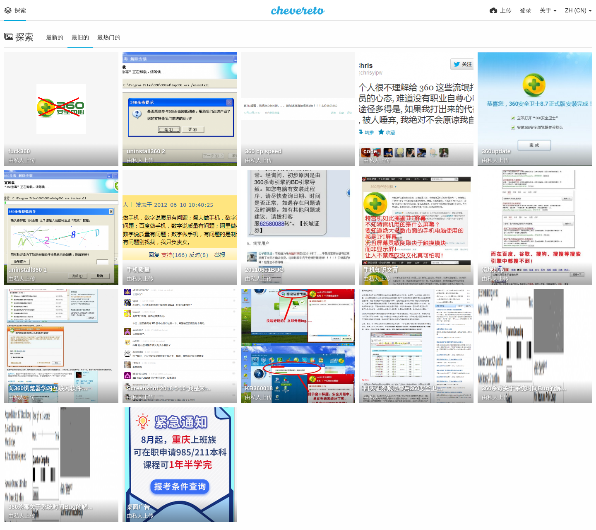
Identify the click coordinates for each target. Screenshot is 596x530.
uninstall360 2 (146, 151)
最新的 (54, 37)
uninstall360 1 (27, 269)
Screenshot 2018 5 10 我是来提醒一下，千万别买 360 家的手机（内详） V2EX (169, 388)
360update (496, 151)
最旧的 (80, 37)
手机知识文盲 (380, 269)
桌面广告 (138, 506)
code (370, 151)
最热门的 (108, 37)
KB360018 (259, 388)
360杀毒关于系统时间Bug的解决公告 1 (50, 506)
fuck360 (19, 151)
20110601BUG (264, 269)
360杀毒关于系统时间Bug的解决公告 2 (524, 388)
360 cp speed (263, 151)
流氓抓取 (493, 269)
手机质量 (138, 269)
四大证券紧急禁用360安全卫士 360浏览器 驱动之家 (405, 388)
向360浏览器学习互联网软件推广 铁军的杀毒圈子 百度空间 (50, 388)
